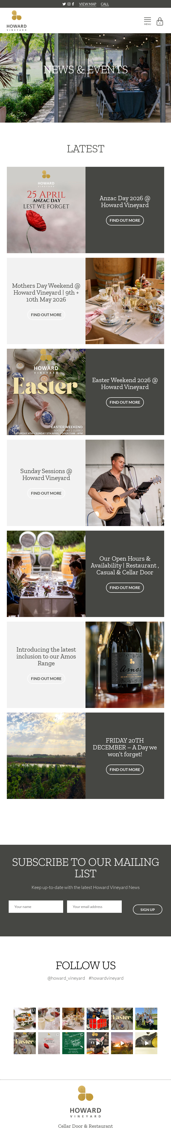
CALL (105, 4)
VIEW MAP (87, 4)
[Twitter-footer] (77, 990)
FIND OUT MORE (125, 220)
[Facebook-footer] (96, 990)
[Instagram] (69, 4)
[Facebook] (73, 4)
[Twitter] (64, 4)
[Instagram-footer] (87, 990)
